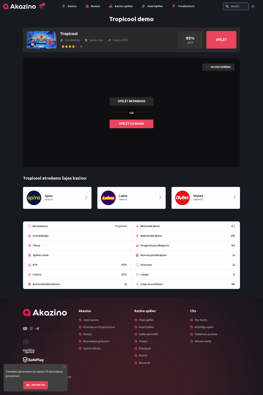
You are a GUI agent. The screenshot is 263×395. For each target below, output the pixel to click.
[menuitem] (254, 6)
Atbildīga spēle (204, 327)
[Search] (227, 6)
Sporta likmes (92, 348)
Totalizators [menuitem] (183, 6)
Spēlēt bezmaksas (131, 101)
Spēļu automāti (148, 334)
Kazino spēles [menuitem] (121, 6)
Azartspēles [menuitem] (152, 6)
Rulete (143, 356)
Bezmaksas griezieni (96, 341)
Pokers (143, 341)
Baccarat (144, 363)
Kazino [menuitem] (69, 6)
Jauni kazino (91, 320)
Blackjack (145, 348)
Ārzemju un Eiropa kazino (99, 327)
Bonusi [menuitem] (93, 6)
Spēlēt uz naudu (131, 124)
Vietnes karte (203, 341)
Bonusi (87, 334)
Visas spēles (146, 320)
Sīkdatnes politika (206, 334)
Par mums (201, 320)
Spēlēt (221, 39)
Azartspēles (146, 327)
